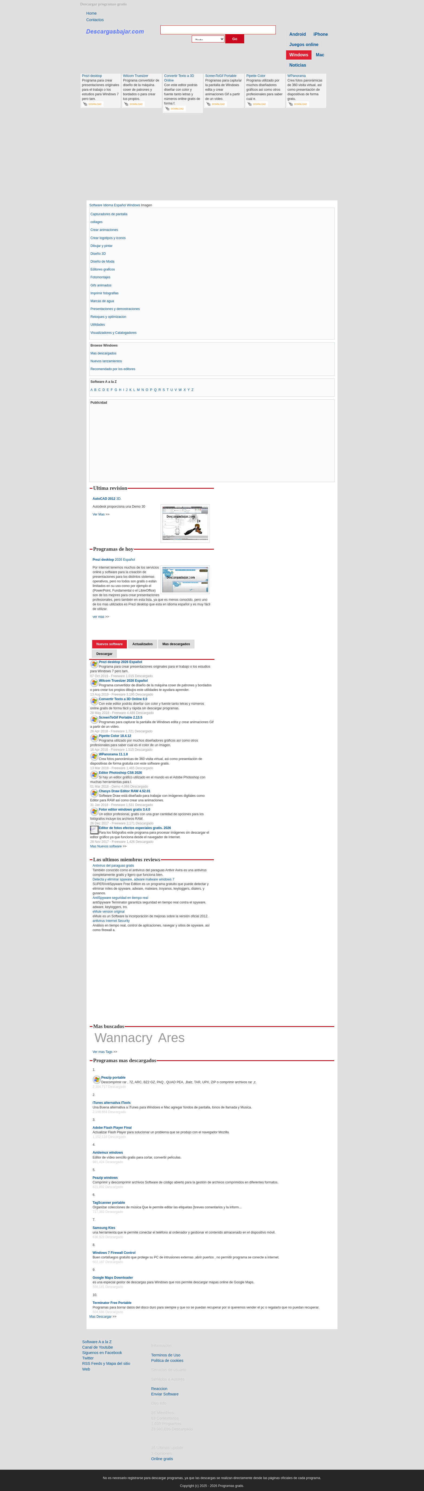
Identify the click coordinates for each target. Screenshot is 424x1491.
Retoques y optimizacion (108, 317)
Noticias (297, 65)
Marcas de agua (102, 301)
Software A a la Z (97, 1342)
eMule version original (108, 911)
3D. (106, 499)
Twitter (88, 1358)
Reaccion (159, 1388)
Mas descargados (103, 353)
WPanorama (296, 76)
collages (96, 222)
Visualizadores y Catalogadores (113, 333)
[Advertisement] (212, 159)
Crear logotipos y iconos (107, 238)
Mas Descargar (100, 1317)
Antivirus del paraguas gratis (113, 865)
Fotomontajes (100, 277)
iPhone (320, 34)
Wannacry (123, 1037)
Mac (320, 55)
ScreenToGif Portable (221, 76)
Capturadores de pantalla (108, 214)
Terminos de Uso (165, 1355)
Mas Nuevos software (106, 846)
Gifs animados (100, 285)
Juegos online (304, 44)
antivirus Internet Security (111, 921)
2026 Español (113, 560)
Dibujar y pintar (101, 246)
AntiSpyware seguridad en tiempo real (120, 898)
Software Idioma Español (107, 205)
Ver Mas (98, 514)
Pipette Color (255, 76)
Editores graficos (102, 269)
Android (297, 34)
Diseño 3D (98, 254)
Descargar (104, 654)
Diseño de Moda (102, 261)
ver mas (98, 617)
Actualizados (142, 644)
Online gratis (162, 1459)
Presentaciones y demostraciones (115, 309)
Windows (298, 55)
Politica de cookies (167, 1360)
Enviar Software (165, 1394)
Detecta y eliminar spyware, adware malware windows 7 (133, 879)
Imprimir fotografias (104, 293)
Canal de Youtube (97, 1347)
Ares (171, 1037)
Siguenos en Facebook (102, 1352)
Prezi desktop (92, 76)
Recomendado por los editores (112, 369)
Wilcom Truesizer (135, 76)
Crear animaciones (104, 230)
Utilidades (97, 325)
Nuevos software (109, 644)
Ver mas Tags (102, 1052)
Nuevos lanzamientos (106, 361)
